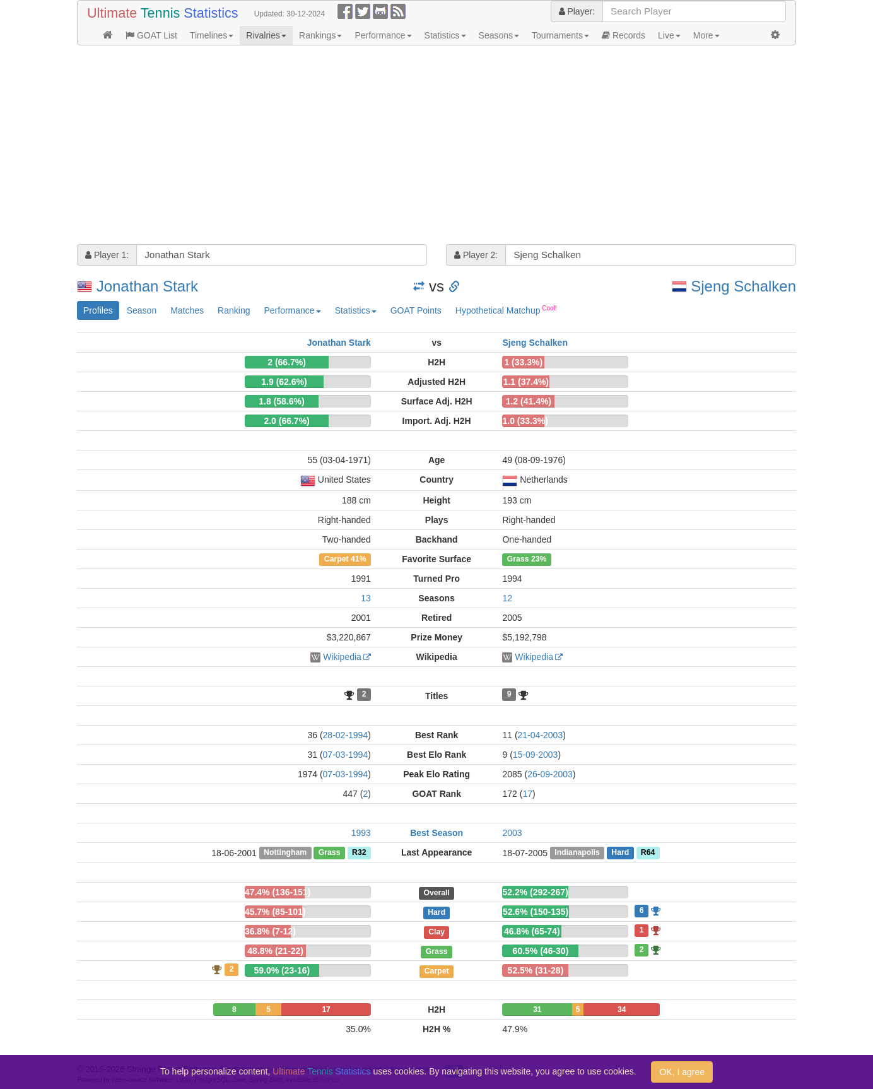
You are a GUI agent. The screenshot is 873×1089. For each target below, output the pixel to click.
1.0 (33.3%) (525, 421)
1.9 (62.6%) (284, 382)
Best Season (436, 833)
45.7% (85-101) (275, 912)
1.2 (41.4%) (528, 401)
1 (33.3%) (523, 362)
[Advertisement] (436, 146)
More (706, 35)
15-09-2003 (535, 755)
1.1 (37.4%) (526, 382)
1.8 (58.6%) (281, 401)
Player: (577, 11)
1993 (361, 833)
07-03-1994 (345, 755)
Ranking (234, 310)
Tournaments (560, 35)
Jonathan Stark (147, 286)
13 (366, 598)
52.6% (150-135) (535, 912)
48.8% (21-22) (275, 951)
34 (622, 1009)
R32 (359, 853)
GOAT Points (416, 310)
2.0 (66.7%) (286, 421)
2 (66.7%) (286, 362)
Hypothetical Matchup (506, 309)
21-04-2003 (540, 735)
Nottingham (285, 853)
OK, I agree (682, 1072)
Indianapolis (576, 853)
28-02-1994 (345, 735)
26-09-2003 (550, 774)
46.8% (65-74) (532, 931)
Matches (187, 310)
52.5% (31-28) (536, 970)
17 (527, 794)
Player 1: (107, 255)
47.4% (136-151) (277, 892)
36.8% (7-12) (270, 931)
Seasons (499, 35)
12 (507, 598)
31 (537, 1009)
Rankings (320, 35)
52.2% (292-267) (535, 892)
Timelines (211, 35)
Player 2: (476, 255)
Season (141, 310)
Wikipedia (342, 657)
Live (669, 35)
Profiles (98, 310)
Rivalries (266, 35)
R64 (648, 853)
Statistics (445, 35)
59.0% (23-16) (282, 970)
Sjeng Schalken (743, 286)
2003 (512, 833)
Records (623, 35)
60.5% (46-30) (541, 951)
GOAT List (151, 35)
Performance (382, 35)
